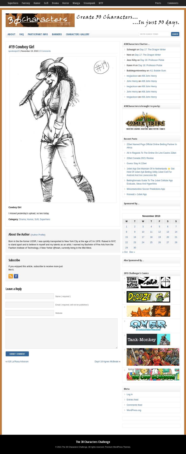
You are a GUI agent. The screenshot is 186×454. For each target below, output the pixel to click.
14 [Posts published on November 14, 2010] (176, 232)
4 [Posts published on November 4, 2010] (151, 226)
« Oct (125, 252)
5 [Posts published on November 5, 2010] (159, 226)
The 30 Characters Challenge (93, 442)
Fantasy (26, 3)
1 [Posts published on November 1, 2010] (126, 226)
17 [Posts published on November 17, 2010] (143, 237)
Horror (65, 3)
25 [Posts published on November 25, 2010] (151, 242)
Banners (57, 34)
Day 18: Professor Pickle (152, 60)
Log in (130, 394)
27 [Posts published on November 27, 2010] (168, 242)
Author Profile (38, 235)
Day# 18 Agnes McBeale (106, 367)
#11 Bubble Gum (158, 70)
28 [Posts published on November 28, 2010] (176, 242)
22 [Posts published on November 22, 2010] (126, 242)
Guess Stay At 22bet (136, 163)
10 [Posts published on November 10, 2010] (143, 232)
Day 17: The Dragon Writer (153, 49)
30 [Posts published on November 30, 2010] (135, 247)
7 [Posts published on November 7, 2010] (176, 226)
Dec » (132, 252)
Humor (37, 3)
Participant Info (38, 34)
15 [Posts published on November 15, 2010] (126, 237)
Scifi (46, 3)
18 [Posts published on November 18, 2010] (151, 237)
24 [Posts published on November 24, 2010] (143, 242)
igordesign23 (14, 51)
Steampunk (89, 3)
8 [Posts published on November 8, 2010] (126, 232)
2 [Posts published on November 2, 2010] (135, 226)
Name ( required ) (63, 296)
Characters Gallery (77, 34)
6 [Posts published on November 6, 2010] (167, 226)
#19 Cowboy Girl (21, 47)
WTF (101, 3)
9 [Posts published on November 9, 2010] (135, 232)
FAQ (21, 34)
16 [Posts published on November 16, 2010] (135, 237)
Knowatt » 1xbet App (137, 194)
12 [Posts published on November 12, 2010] (159, 232)
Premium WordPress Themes (117, 447)
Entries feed (132, 399)
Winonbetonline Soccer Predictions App (146, 189)
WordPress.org (134, 410)
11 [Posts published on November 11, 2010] (151, 232)
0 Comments (45, 51)
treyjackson (132, 76)
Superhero (13, 3)
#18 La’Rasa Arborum (18, 367)
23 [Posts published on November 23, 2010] (135, 242)
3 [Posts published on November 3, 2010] (143, 226)
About (11, 34)
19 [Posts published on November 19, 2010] (159, 237)
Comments (172, 3)
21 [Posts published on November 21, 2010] (176, 237)
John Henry (132, 81)
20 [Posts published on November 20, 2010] (168, 237)
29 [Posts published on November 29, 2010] (126, 247)
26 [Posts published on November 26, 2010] (159, 242)
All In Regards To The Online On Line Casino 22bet (151, 153)
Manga (76, 3)
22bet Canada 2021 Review (140, 158)
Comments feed (134, 405)
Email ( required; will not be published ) (72, 305)
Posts (158, 3)
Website (58, 313)
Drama (55, 3)
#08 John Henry (149, 76)
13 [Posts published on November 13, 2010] (168, 232)
